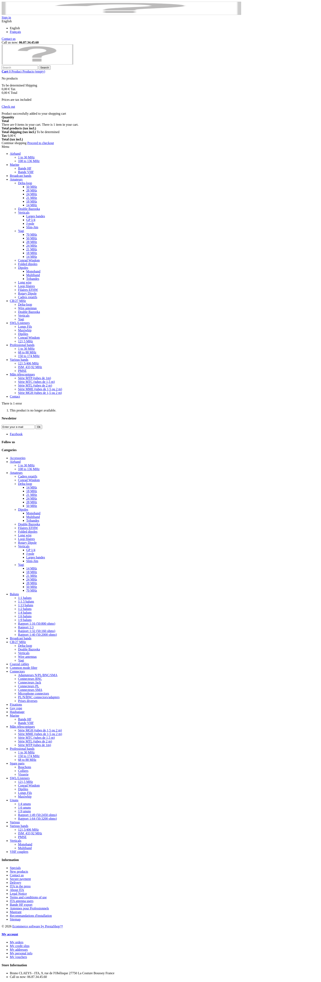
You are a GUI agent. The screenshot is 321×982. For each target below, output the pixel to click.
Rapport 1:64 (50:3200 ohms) (37, 818)
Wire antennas (27, 308)
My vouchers (18, 957)
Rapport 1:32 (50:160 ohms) (36, 631)
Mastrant (15, 912)
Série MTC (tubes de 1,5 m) (36, 381)
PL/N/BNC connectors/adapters (39, 697)
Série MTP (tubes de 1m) (34, 378)
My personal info (21, 953)
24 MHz (31, 194)
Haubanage (17, 712)
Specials (15, 868)
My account (10, 934)
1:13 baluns (25, 605)
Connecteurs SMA (30, 690)
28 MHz (31, 190)
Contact (15, 396)
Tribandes (32, 278)
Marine (14, 164)
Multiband (33, 275)
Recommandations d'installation (31, 915)
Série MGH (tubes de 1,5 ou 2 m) (40, 393)
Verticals (23, 212)
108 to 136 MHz (29, 161)
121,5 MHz (25, 341)
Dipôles (23, 334)
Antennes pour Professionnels (29, 908)
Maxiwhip (25, 330)
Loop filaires (26, 286)
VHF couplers (19, 851)
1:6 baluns (25, 616)
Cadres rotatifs (27, 297)
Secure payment (20, 879)
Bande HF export (21, 904)
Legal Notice (18, 893)
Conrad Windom (29, 260)
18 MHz (31, 201)
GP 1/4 (30, 220)
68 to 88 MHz (27, 352)
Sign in (6, 17)
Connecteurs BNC (30, 678)
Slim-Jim (32, 227)
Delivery (15, 882)
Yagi (21, 231)
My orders (16, 942)
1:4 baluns (25, 612)
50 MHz (31, 186)
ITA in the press (20, 886)
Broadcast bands (20, 175)
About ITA (17, 890)
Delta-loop (25, 183)
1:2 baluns (25, 609)
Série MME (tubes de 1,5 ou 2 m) (40, 389)
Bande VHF (26, 172)
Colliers (23, 770)
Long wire (25, 282)
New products (19, 871)
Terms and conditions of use (28, 897)
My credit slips (19, 946)
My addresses (19, 949)
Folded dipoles (27, 264)
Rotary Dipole (27, 293)
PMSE (22, 370)
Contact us (9, 38)
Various (15, 822)
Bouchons (24, 767)
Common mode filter (23, 667)
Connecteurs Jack (29, 682)
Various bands (19, 359)
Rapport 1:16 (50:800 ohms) (36, 623)
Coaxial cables (19, 664)
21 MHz (31, 198)
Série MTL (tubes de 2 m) (35, 385)
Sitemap (15, 919)
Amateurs (16, 179)
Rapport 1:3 (26, 627)
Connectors (17, 671)
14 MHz (31, 205)
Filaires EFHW (28, 289)
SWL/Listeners (20, 323)
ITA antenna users (21, 901)
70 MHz (31, 234)
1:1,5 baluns (26, 601)
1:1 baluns (25, 598)
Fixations (16, 704)
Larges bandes (35, 216)
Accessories (17, 458)
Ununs (14, 800)
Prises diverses (27, 701)
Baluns (14, 594)
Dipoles (23, 267)
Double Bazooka (29, 209)
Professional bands (22, 345)
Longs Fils (25, 326)
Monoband (33, 271)
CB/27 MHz (18, 301)
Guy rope (16, 708)
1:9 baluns (25, 620)
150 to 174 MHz (29, 356)
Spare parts (17, 763)
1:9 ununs (24, 811)
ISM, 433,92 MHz (30, 367)
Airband (15, 153)
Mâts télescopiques (22, 374)
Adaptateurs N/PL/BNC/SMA (37, 675)
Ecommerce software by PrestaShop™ (37, 926)
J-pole (30, 223)
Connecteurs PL (28, 686)
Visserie (23, 774)
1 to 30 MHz (26, 157)
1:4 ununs (24, 804)
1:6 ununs (24, 807)
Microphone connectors (33, 693)
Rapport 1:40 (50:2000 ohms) (37, 634)
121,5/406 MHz (28, 363)
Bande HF (24, 168)
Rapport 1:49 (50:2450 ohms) (37, 815)
